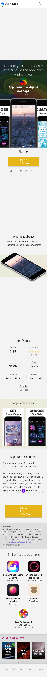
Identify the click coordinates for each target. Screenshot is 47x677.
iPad (27, 152)
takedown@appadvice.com (22, 542)
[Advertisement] (23, 33)
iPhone (20, 152)
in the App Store (23, 161)
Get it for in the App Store (23, 511)
